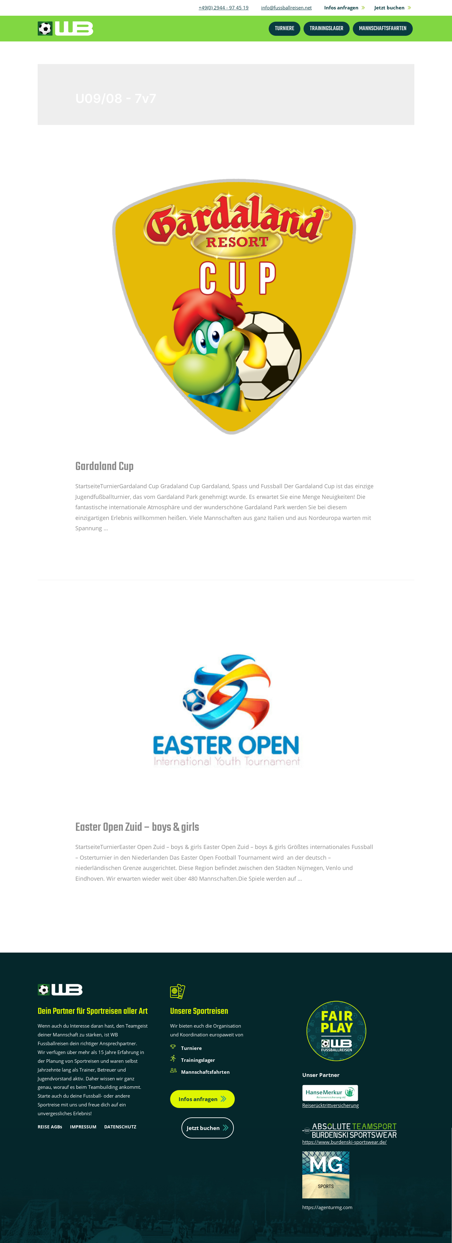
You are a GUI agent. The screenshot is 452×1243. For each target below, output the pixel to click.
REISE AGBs (50, 1127)
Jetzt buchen (203, 1128)
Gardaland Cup (104, 467)
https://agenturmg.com (327, 1207)
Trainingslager (198, 1060)
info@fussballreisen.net (286, 7)
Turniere (191, 1048)
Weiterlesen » (93, 544)
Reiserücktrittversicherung (330, 1105)
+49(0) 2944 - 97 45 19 (224, 7)
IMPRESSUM (83, 1127)
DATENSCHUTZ (120, 1127)
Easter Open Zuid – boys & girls (137, 828)
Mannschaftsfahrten (205, 1072)
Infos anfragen (198, 1099)
